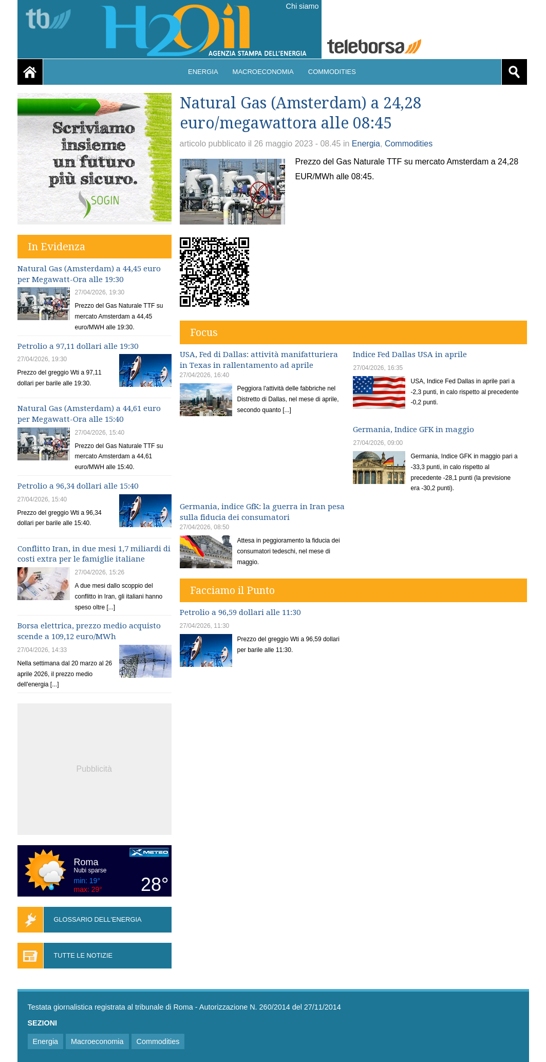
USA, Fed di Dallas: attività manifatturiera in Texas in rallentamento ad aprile (259, 360)
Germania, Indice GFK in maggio (413, 429)
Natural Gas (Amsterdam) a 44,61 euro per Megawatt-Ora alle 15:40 (89, 414)
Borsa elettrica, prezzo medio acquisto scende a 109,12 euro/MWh (89, 631)
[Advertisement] (94, 767)
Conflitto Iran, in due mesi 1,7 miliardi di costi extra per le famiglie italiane (94, 554)
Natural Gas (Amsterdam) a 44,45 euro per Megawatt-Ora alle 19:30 (89, 274)
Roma (86, 862)
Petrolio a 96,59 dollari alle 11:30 (240, 612)
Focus (204, 332)
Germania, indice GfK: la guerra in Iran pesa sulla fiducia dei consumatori (262, 512)
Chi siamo (302, 6)
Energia (203, 72)
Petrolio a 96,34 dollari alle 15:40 (77, 486)
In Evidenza (56, 246)
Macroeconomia (263, 72)
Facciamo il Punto (232, 590)
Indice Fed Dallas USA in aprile (410, 354)
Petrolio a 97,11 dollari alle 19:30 (77, 346)
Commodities (332, 72)
